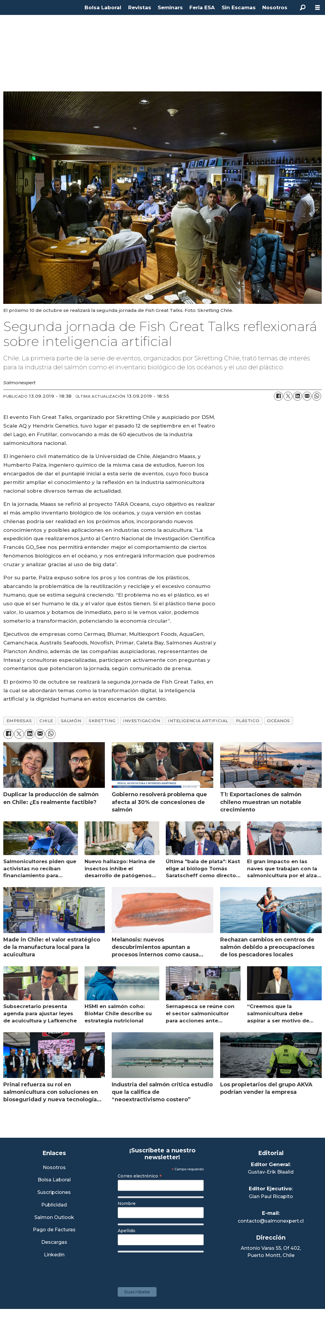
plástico (247, 720)
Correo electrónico (140, 1176)
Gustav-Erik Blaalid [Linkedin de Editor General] (271, 1172)
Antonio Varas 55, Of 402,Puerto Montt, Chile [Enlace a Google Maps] (271, 1251)
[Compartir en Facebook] (278, 396)
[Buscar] (302, 7)
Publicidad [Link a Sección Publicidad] (54, 1205)
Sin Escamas (239, 7)
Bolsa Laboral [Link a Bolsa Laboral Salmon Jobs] (54, 1180)
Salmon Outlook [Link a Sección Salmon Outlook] (54, 1218)
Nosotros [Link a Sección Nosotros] (54, 1168)
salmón (71, 720)
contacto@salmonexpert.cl (271, 1221)
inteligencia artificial (198, 720)
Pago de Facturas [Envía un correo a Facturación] (54, 1230)
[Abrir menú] (317, 7)
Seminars (170, 7)
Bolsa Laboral (103, 7)
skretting (102, 720)
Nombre (127, 1203)
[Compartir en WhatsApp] (316, 396)
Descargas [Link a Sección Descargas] (54, 1242)
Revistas (139, 7)
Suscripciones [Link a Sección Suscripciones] (54, 1193)
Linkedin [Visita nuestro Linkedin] (54, 1255)
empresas (19, 720)
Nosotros (274, 7)
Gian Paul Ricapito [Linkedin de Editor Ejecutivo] (271, 1196)
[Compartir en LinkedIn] (297, 396)
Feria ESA (202, 7)
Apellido (126, 1230)
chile (46, 720)
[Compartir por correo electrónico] (307, 396)
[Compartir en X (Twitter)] (287, 396)
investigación (141, 720)
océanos (278, 720)
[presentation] (163, 1266)
